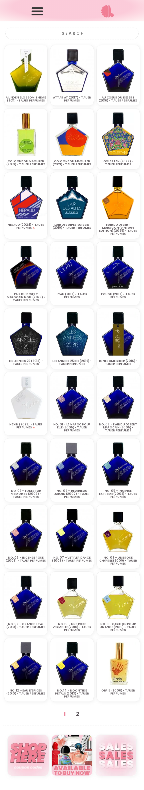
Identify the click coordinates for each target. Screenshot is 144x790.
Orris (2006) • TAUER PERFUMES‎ (118, 692)
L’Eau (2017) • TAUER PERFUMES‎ (72, 295)
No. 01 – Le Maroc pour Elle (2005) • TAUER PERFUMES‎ (72, 427)
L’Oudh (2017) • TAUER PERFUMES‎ (118, 295)
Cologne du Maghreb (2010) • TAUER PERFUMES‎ (25, 162)
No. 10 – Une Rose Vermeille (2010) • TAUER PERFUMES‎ (72, 627)
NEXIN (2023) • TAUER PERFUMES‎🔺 (25, 425)
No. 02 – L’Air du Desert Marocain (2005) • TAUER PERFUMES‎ (118, 427)
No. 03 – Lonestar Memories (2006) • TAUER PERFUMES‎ (26, 494)
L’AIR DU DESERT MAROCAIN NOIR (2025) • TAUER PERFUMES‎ (26, 297)
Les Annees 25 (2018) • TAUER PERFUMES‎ (26, 362)
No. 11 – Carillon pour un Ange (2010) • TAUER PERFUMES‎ (118, 627)
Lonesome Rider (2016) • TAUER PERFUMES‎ (118, 362)
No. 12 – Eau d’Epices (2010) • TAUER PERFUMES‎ (25, 692)
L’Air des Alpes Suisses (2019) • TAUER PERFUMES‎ (72, 226)
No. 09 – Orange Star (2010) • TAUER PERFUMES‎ (25, 625)
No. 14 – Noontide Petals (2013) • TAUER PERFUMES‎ (72, 693)
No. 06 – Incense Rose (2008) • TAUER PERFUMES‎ (26, 559)
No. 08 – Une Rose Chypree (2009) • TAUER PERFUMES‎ (118, 561)
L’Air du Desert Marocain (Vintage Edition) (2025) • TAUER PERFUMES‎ (118, 229)
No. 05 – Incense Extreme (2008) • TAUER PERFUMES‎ (118, 494)
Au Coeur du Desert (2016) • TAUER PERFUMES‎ (118, 99)
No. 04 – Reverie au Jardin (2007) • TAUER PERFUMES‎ (72, 494)
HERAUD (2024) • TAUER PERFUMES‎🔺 (26, 226)
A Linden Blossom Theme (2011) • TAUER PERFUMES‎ (26, 99)
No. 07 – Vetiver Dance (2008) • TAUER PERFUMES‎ (72, 559)
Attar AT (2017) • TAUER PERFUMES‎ (72, 99)
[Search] (72, 33)
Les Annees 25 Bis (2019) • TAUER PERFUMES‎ (72, 362)
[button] (37, 10)
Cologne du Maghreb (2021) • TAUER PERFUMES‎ (72, 162)
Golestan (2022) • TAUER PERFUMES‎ (118, 162)
